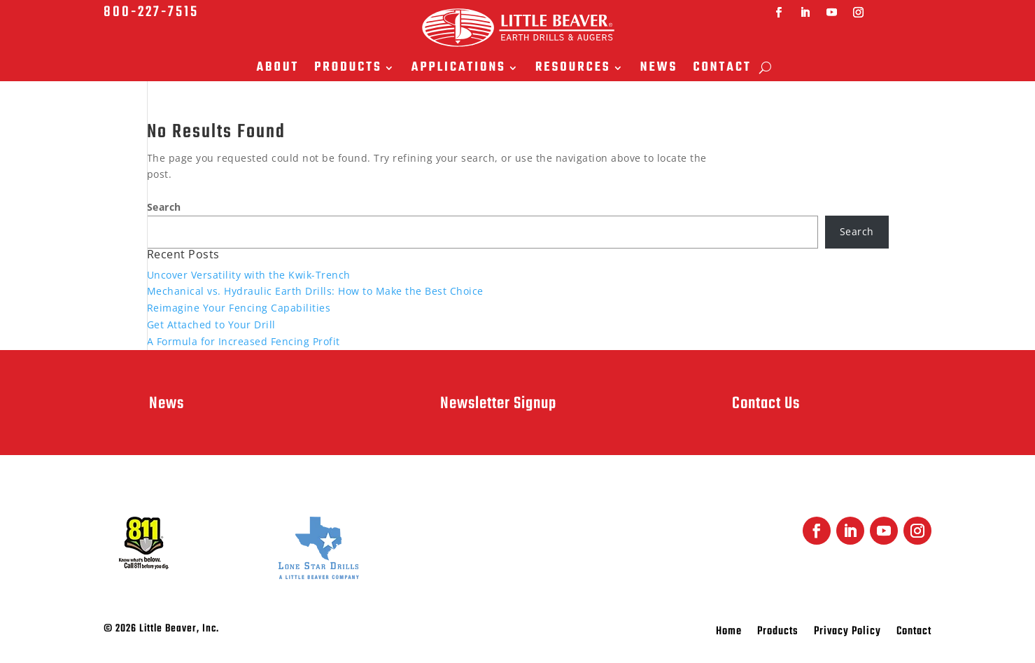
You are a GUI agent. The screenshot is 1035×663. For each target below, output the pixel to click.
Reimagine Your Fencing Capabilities (239, 307)
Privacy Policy (847, 634)
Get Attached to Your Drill (211, 324)
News (659, 69)
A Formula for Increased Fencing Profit (243, 341)
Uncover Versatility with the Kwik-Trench (249, 274)
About (277, 69)
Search (164, 207)
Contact (722, 69)
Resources (573, 69)
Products (348, 69)
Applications (458, 69)
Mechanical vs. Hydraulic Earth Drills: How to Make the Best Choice (315, 291)
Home (729, 634)
